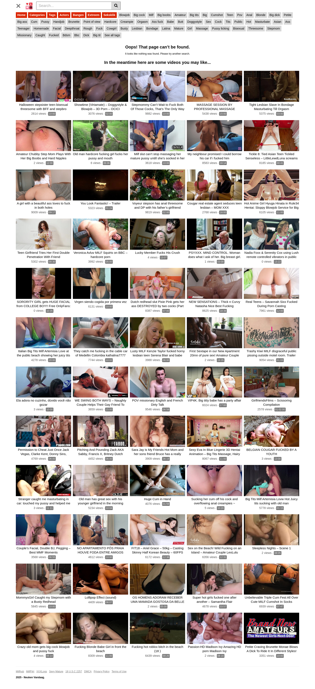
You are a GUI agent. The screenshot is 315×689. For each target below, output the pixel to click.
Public (238, 21)
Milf (151, 15)
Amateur (180, 15)
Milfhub (20, 671)
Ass (287, 21)
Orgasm (142, 21)
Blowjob (124, 15)
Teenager (23, 28)
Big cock (139, 15)
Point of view (92, 21)
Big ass (22, 21)
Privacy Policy (102, 671)
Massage (202, 28)
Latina (166, 28)
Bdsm (66, 35)
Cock (218, 21)
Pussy (45, 21)
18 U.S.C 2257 (73, 671)
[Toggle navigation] (20, 5)
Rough (87, 28)
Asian (277, 21)
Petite (287, 15)
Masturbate (262, 21)
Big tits (194, 15)
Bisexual (238, 28)
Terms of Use (119, 671)
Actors (64, 15)
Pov (239, 15)
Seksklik (109, 15)
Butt (180, 21)
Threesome (255, 28)
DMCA (87, 671)
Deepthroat (72, 28)
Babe (170, 21)
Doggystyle (194, 21)
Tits (228, 21)
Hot (248, 21)
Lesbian (137, 28)
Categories (37, 15)
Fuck (99, 28)
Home (21, 15)
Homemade (41, 28)
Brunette (74, 21)
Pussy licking (220, 28)
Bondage (152, 28)
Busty (124, 28)
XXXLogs (41, 671)
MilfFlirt (30, 671)
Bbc (76, 35)
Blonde (261, 15)
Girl (189, 28)
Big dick (274, 15)
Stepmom (273, 28)
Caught (40, 35)
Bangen (78, 15)
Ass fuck (157, 21)
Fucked (54, 35)
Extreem (93, 15)
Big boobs (164, 15)
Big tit (96, 35)
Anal (249, 15)
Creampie (127, 21)
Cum (34, 21)
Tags (52, 15)
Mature (178, 28)
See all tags (112, 35)
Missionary (24, 35)
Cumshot (217, 15)
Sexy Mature (56, 671)
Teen (230, 15)
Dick (86, 35)
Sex (208, 21)
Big (205, 15)
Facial (57, 28)
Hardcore (110, 21)
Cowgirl (112, 28)
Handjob (58, 21)
